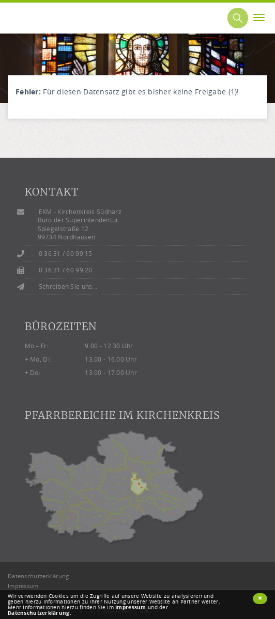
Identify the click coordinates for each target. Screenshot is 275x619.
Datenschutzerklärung (38, 576)
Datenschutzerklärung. (39, 612)
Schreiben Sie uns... (68, 286)
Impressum (130, 607)
